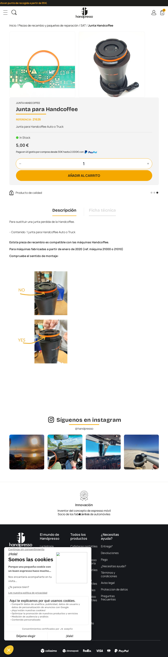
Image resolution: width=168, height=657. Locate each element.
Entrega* (107, 546)
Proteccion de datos (114, 589)
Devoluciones (110, 553)
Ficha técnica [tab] (102, 210)
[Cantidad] (84, 163)
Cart (164, 11)
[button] (20, 164)
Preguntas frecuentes (108, 597)
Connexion (153, 12)
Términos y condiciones (109, 574)
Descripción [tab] (64, 210)
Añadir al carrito (84, 175)
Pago (104, 559)
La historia (47, 546)
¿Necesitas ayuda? (113, 566)
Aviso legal (108, 583)
